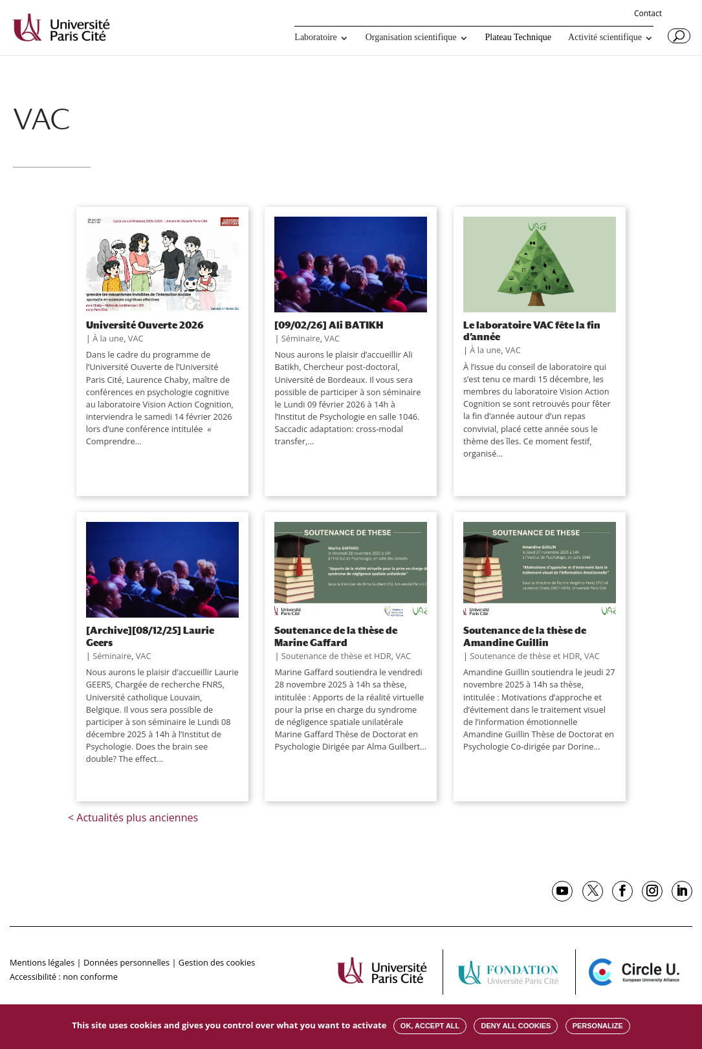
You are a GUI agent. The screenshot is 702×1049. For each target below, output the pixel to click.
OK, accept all (429, 1026)
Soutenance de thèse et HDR (336, 656)
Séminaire (300, 338)
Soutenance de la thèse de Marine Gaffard (335, 635)
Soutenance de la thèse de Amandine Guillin (524, 635)
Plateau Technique (518, 37)
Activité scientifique (605, 37)
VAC (136, 338)
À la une (108, 338)
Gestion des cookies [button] (217, 962)
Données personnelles (126, 962)
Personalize (598, 1026)
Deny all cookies (516, 1026)
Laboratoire (315, 37)
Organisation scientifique (411, 37)
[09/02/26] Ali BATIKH (328, 324)
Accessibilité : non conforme (64, 976)
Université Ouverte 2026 (145, 324)
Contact (648, 14)
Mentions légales (42, 962)
